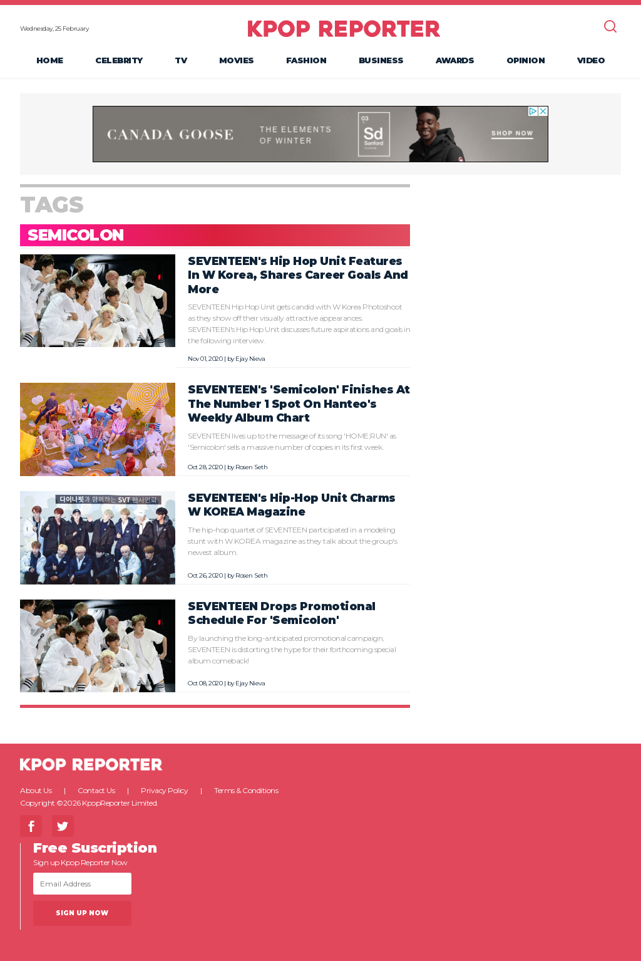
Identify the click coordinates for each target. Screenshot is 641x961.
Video (591, 60)
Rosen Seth (251, 467)
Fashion (306, 60)
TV (181, 60)
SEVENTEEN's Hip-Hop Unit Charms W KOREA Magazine (292, 505)
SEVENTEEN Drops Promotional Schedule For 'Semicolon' (282, 613)
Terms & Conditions (246, 790)
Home (49, 60)
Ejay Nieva (250, 359)
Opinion (525, 60)
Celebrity (119, 60)
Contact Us (96, 790)
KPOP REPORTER (344, 28)
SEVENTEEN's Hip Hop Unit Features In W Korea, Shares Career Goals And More (298, 275)
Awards (455, 60)
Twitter (63, 826)
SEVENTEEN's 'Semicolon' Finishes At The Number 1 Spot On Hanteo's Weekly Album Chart (299, 403)
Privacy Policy (164, 790)
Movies (236, 60)
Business (381, 60)
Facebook (31, 826)
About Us (35, 790)
